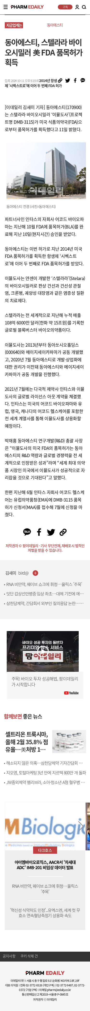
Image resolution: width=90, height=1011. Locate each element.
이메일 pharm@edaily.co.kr (55, 990)
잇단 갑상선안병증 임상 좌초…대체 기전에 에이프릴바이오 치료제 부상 (44, 596)
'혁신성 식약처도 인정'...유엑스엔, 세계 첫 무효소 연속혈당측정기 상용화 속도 (45, 913)
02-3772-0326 (34, 985)
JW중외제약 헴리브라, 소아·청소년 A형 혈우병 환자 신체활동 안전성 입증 (45, 785)
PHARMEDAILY (25, 7)
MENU (6, 7)
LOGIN (77, 7)
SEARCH (84, 7)
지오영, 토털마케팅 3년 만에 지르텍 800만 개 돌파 (46, 773)
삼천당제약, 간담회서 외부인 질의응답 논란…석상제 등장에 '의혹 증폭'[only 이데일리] (44, 606)
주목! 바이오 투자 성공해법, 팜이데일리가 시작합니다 (45, 681)
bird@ (23, 573)
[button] (81, 826)
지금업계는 (14, 25)
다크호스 (45, 850)
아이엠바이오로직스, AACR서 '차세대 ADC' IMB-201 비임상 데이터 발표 (45, 865)
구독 (65, 7)
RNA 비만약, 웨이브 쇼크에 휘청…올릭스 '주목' (44, 584)
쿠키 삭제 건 (29, 956)
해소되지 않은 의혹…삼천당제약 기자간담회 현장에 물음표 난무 (46, 766)
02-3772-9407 (64, 985)
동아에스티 (55, 25)
